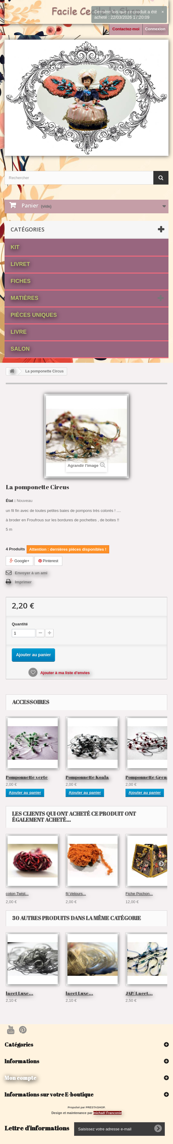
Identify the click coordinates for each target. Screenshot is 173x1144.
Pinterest (48, 561)
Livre (19, 332)
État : (11, 500)
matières (24, 298)
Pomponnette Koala (87, 777)
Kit (15, 247)
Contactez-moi (125, 29)
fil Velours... (76, 893)
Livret (20, 264)
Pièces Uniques (34, 315)
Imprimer (23, 582)
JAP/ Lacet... (139, 993)
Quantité (20, 624)
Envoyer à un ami (31, 573)
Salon (20, 349)
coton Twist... (17, 893)
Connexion (155, 29)
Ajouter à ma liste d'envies (64, 672)
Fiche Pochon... (139, 893)
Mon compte (20, 1077)
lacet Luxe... (19, 993)
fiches (21, 281)
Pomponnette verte (27, 777)
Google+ (19, 561)
